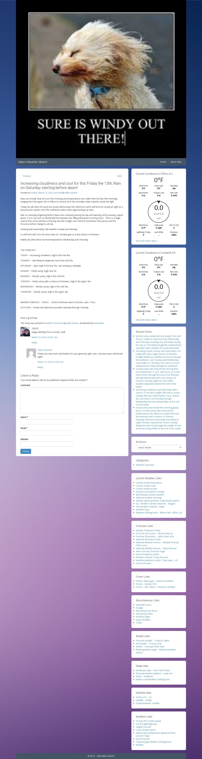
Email (23, 428)
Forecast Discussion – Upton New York (155, 536)
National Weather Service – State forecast (156, 548)
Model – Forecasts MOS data (150, 646)
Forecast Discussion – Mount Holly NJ (154, 533)
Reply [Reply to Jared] (35, 342)
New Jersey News (144, 613)
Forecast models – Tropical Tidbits (152, 640)
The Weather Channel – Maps (150, 506)
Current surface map (146, 485)
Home (163, 161)
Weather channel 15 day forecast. (152, 557)
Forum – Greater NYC (146, 584)
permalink (99, 323)
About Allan (176, 161)
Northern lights (143, 616)
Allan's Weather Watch (32, 162)
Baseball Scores (143, 604)
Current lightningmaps (146, 723)
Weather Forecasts (54, 323)
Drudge (139, 607)
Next (119, 176)
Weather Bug (142, 509)
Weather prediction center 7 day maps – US (157, 560)
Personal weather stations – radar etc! (154, 673)
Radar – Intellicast (144, 676)
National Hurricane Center (148, 539)
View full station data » (147, 240)
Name (24, 417)
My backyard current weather (150, 494)
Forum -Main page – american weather (155, 581)
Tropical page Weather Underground (153, 741)
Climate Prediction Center (148, 530)
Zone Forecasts (143, 563)
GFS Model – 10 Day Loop (148, 643)
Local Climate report (146, 729)
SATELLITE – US (144, 697)
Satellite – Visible (144, 700)
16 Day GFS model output (148, 720)
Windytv (139, 744)
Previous (27, 176)
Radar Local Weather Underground (152, 679)
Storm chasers (143, 738)
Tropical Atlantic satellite (147, 703)
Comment (25, 385)
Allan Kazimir (71, 192)
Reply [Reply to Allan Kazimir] (40, 367)
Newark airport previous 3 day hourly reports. (158, 500)
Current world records (146, 488)
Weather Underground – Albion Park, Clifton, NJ (159, 512)
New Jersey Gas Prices (147, 610)
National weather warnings (149, 497)
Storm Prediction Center (147, 554)
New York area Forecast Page (150, 551)
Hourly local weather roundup (150, 491)
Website (24, 439)
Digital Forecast (143, 726)
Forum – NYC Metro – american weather (155, 586)
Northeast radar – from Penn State (153, 670)
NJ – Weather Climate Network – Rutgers (155, 503)
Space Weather (143, 619)
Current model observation (149, 482)
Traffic (139, 622)
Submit (25, 451)
